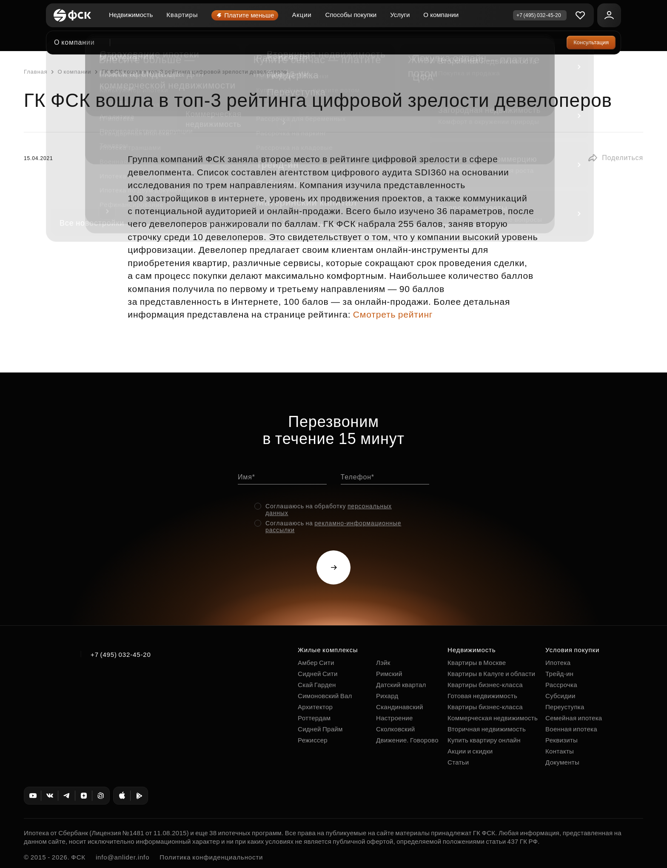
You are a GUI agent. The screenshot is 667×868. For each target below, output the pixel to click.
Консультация (591, 42)
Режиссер (313, 740)
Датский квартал (401, 684)
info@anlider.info (122, 857)
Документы (562, 762)
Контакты (559, 751)
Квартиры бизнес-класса (485, 684)
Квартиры (182, 14)
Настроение (394, 718)
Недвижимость (131, 14)
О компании (441, 14)
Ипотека (557, 662)
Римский (389, 673)
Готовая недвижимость (482, 695)
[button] (615, 158)
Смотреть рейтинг (393, 314)
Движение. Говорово (407, 740)
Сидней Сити (318, 673)
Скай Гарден (317, 684)
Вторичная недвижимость (487, 729)
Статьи (458, 762)
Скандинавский (399, 706)
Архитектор (315, 706)
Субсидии (560, 695)
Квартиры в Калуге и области (491, 673)
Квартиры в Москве (477, 662)
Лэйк (383, 662)
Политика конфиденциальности (211, 857)
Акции (301, 14)
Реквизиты (561, 740)
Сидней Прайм (320, 729)
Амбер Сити (316, 662)
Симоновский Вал (325, 695)
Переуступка (564, 706)
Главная (35, 72)
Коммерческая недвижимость (493, 718)
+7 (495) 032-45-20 (121, 654)
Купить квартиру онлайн (484, 740)
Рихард (387, 695)
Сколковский (395, 729)
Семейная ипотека (573, 718)
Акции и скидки (470, 751)
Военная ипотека (571, 729)
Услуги (400, 14)
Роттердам (314, 718)
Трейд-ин (559, 673)
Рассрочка (561, 684)
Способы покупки (351, 14)
